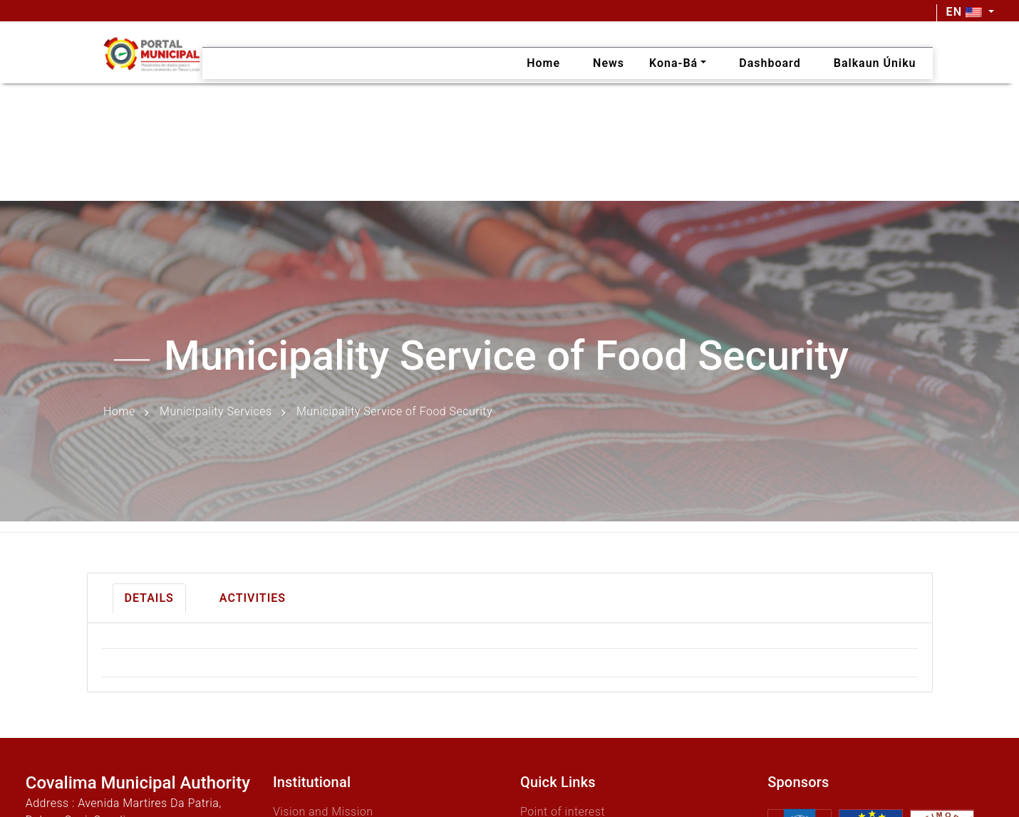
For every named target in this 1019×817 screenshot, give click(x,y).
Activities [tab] (252, 598)
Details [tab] (149, 598)
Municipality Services (215, 412)
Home (119, 412)
